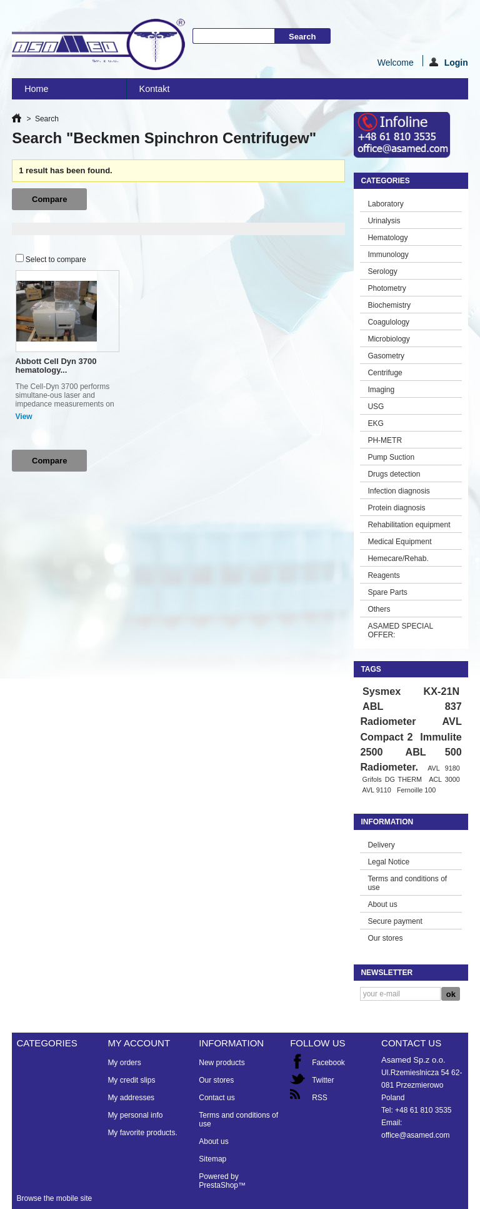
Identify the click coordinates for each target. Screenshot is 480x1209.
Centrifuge (385, 372)
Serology (382, 271)
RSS (320, 1097)
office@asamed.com (415, 1135)
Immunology (388, 254)
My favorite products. (142, 1132)
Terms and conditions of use (407, 883)
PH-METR (385, 440)
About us (382, 904)
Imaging (381, 389)
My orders (124, 1062)
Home (65, 91)
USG (376, 406)
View (24, 416)
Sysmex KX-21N (410, 691)
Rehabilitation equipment (409, 524)
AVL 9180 (444, 768)
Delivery (381, 845)
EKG (375, 423)
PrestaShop (218, 1185)
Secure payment (395, 921)
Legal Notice (388, 861)
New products (221, 1062)
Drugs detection (394, 474)
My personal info (135, 1115)
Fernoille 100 (416, 790)
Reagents (383, 575)
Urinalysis (384, 220)
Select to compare (56, 259)
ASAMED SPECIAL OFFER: (400, 630)
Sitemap (212, 1159)
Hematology (388, 237)
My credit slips (131, 1080)
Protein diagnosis (396, 507)
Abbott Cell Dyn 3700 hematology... (56, 366)
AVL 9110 (376, 790)
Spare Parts (387, 592)
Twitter (323, 1080)
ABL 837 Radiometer (410, 714)
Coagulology (388, 322)
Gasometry (386, 356)
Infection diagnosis (398, 491)
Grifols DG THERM (392, 779)
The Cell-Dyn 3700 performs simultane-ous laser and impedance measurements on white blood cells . (65, 399)
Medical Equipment (399, 541)
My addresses (131, 1097)
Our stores (385, 938)
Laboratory (385, 204)
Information (387, 821)
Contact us (216, 1097)
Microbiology (388, 339)
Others (379, 609)
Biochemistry (389, 305)
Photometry (387, 288)
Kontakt (154, 89)
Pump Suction (391, 457)
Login (448, 62)
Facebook (328, 1062)
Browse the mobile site (54, 1198)
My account (139, 1043)
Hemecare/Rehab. (398, 558)
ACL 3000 (444, 779)
